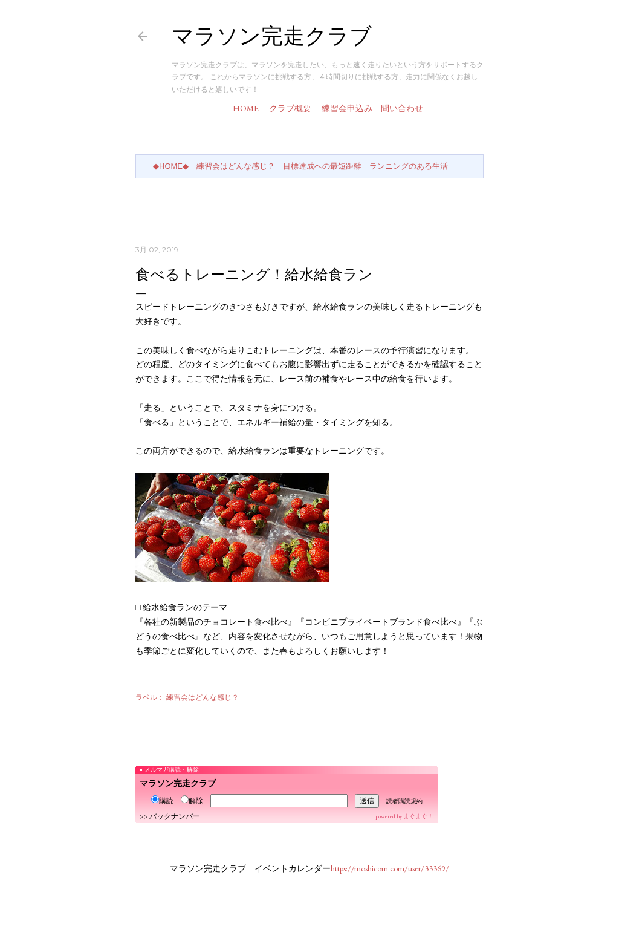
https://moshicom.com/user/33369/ (390, 868)
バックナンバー (174, 816)
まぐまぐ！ (418, 816)
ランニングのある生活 (408, 166)
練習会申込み (347, 108)
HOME (246, 108)
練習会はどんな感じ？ (235, 166)
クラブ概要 (290, 108)
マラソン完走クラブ (272, 36)
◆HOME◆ (171, 166)
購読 (162, 801)
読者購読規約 (404, 801)
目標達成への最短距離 (322, 166)
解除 (192, 801)
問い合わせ (402, 108)
